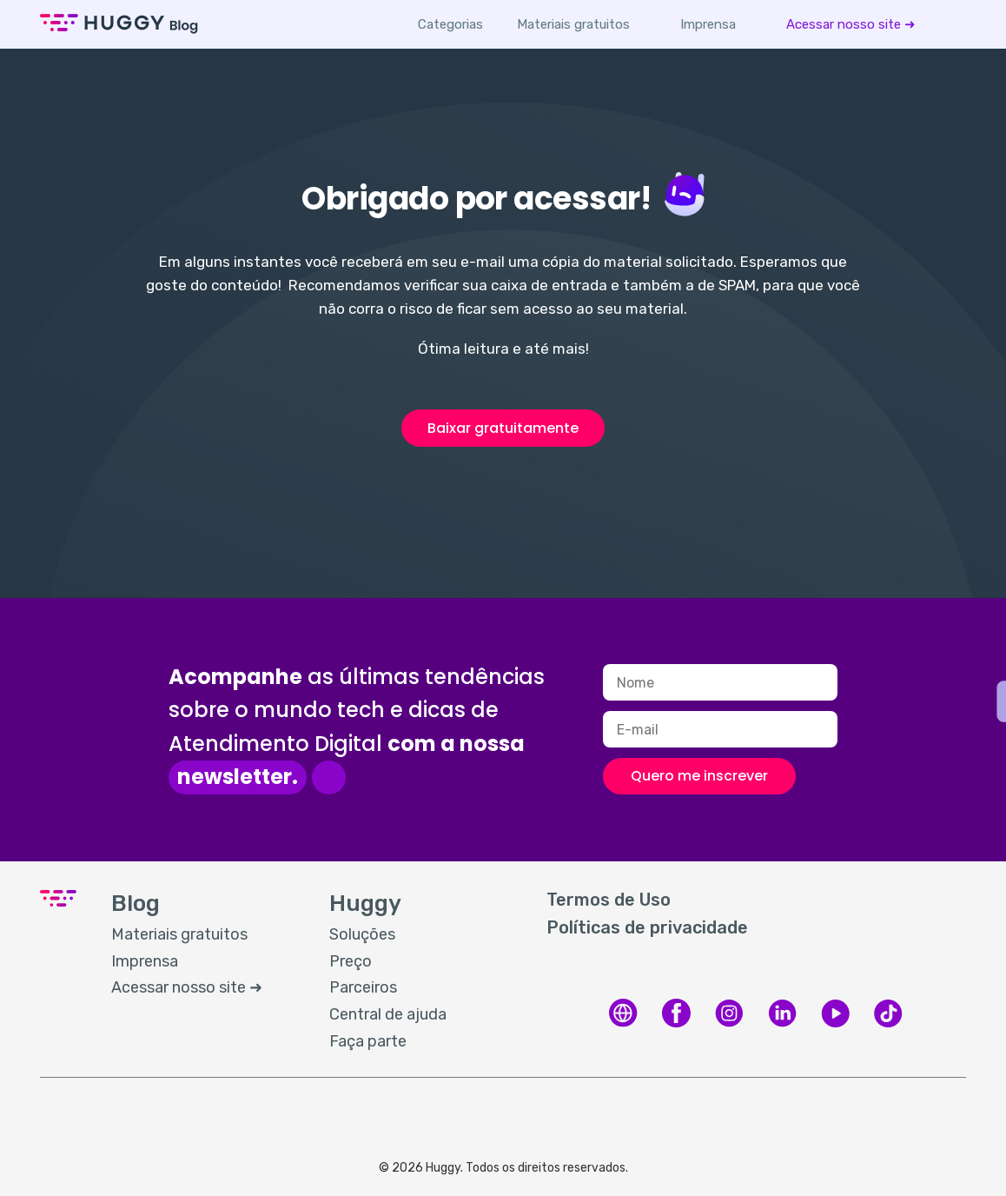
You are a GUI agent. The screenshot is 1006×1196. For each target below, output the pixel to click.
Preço (350, 961)
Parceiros (363, 987)
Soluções (362, 934)
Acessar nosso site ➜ (851, 24)
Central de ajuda (388, 1014)
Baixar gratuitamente (503, 428)
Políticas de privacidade (647, 927)
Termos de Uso (608, 899)
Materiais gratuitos (573, 24)
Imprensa (708, 24)
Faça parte (368, 1041)
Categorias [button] (450, 24)
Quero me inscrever (699, 776)
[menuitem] (573, 24)
